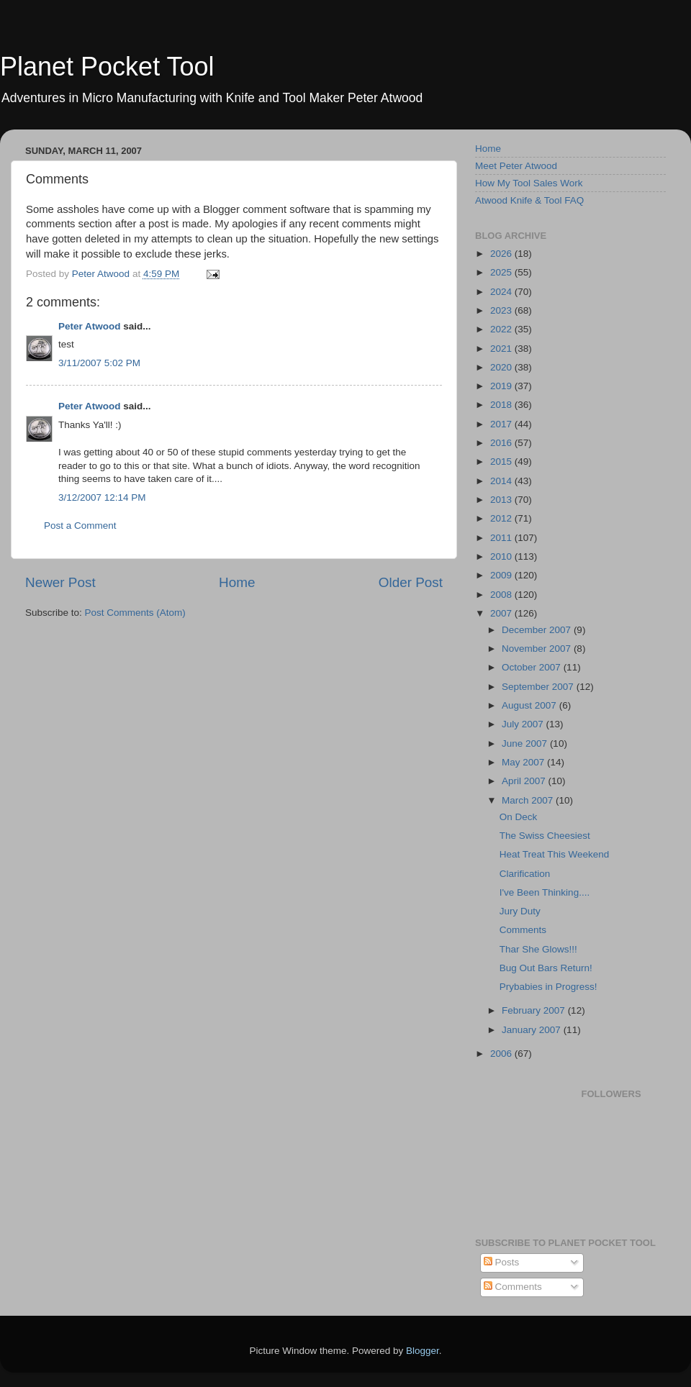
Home (237, 582)
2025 (502, 272)
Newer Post (60, 582)
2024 (502, 291)
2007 (502, 613)
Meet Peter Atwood (516, 165)
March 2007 (529, 800)
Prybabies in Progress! (548, 986)
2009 (502, 575)
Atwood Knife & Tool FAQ (529, 200)
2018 (502, 404)
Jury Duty (520, 911)
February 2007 (535, 1010)
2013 (502, 499)
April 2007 (525, 781)
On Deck (519, 816)
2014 (502, 481)
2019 (502, 386)
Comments (523, 929)
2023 (502, 310)
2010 (502, 556)
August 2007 (530, 705)
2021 (502, 348)
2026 (502, 253)
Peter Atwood (89, 326)
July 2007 (524, 724)
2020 (502, 367)
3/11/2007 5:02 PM (99, 363)
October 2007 (533, 667)
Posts (502, 1262)
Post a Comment (80, 525)
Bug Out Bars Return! (546, 968)
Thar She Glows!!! (538, 949)
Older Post (411, 582)
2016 (502, 442)
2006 (502, 1053)
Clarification (525, 873)
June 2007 (526, 743)
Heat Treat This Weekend (555, 854)
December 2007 (538, 629)
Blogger (422, 1350)
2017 (502, 424)
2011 (502, 537)
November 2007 (538, 648)
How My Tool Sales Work (529, 183)
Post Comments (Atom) (135, 612)
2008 (502, 594)
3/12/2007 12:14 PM (102, 497)
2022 (502, 329)
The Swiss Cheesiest (545, 835)
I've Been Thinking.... (545, 892)
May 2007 (524, 762)
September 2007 (539, 686)
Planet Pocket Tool (107, 66)
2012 (502, 518)
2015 (502, 461)
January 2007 (533, 1029)
